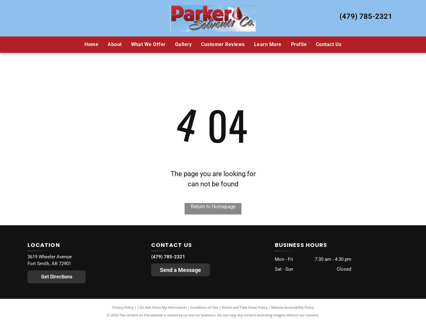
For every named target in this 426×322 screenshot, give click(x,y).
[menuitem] (91, 44)
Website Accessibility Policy (292, 307)
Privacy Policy (123, 307)
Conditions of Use (204, 307)
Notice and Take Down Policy (245, 307)
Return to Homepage (213, 207)
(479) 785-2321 (365, 16)
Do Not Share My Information (163, 307)
